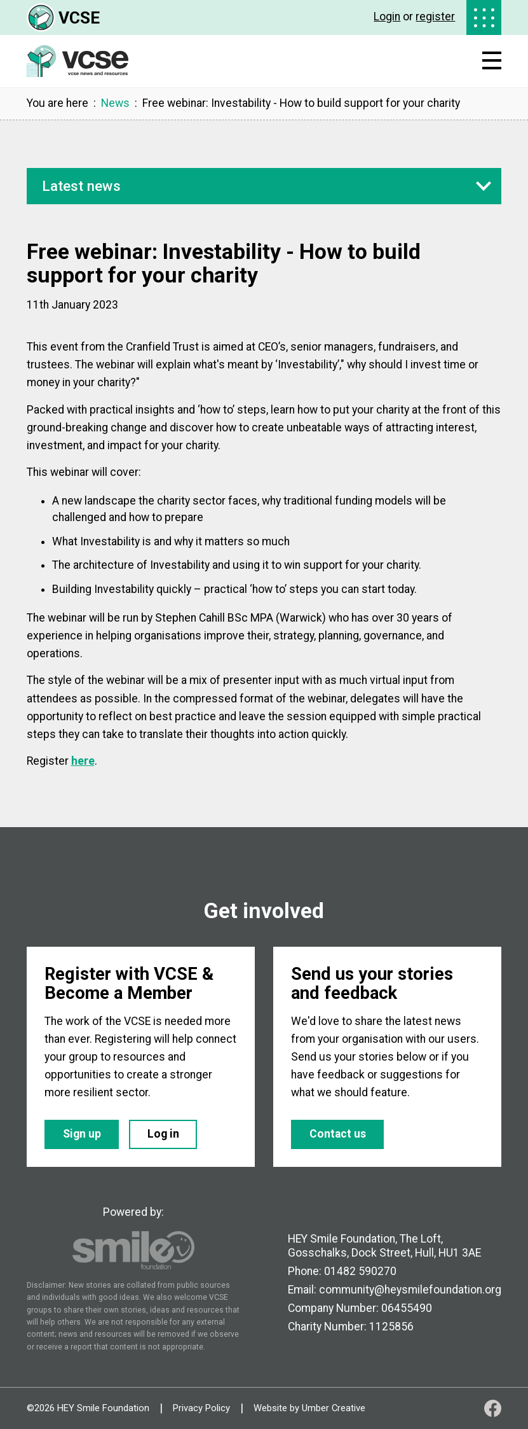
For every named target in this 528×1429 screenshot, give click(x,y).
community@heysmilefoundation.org (410, 1289)
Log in (163, 1133)
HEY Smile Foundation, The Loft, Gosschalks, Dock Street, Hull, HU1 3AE (384, 1245)
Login (387, 16)
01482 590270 (360, 1271)
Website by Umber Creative (309, 1408)
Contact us (337, 1133)
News (115, 103)
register (435, 16)
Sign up (82, 1133)
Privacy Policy (201, 1408)
